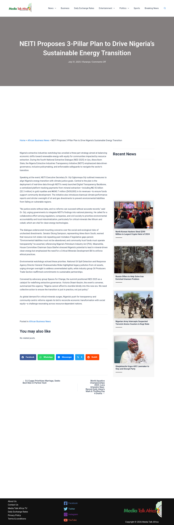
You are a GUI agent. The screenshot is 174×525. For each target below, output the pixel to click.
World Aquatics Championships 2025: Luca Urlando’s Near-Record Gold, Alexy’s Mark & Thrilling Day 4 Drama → (95, 387)
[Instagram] (87, 514)
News (55, 8)
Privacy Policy (14, 515)
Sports (137, 8)
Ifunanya (86, 62)
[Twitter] (87, 509)
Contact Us (13, 505)
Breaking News (152, 8)
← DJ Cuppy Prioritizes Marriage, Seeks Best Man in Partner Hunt (41, 382)
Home (22, 140)
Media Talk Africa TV (17, 508)
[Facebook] (87, 503)
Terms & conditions (17, 518)
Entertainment (109, 8)
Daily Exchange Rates (86, 8)
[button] (58, 8)
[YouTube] (87, 520)
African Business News (38, 140)
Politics (125, 8)
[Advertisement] (87, 115)
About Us (12, 501)
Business (68, 8)
